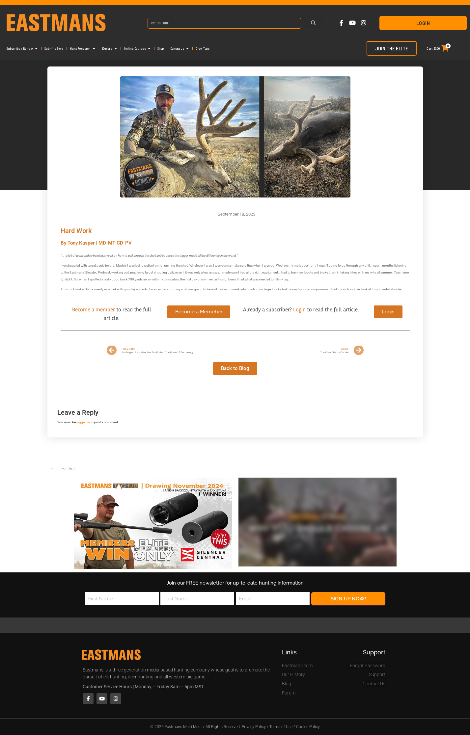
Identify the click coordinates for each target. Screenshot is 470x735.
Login (423, 23)
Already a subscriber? (268, 309)
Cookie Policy (308, 726)
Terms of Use (280, 726)
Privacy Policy (254, 726)
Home (55, 468)
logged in (83, 422)
